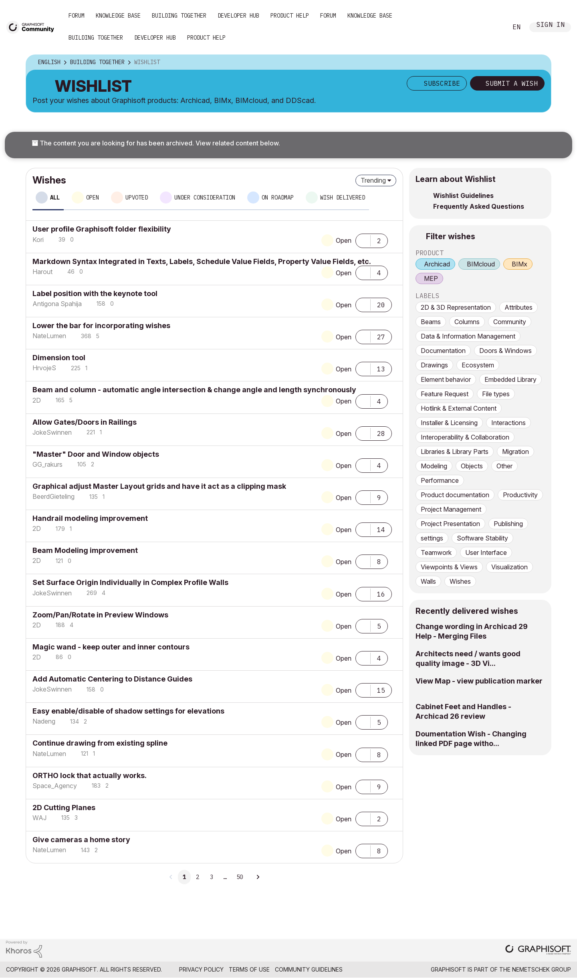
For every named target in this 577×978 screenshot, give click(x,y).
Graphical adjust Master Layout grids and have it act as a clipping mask (159, 486)
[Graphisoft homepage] (538, 951)
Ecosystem (478, 365)
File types (496, 394)
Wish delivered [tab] (342, 197)
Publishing (508, 524)
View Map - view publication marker (479, 681)
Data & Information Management (468, 336)
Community (509, 322)
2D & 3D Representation (456, 307)
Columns (467, 322)
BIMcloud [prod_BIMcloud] (481, 264)
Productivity (520, 495)
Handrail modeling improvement (90, 518)
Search (492, 27)
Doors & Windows (505, 351)
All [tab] (55, 197)
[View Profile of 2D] (36, 400)
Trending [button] (373, 180)
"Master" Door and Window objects (95, 454)
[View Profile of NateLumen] (49, 336)
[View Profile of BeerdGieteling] (53, 496)
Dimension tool (58, 357)
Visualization (509, 567)
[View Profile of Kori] (38, 240)
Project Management (451, 509)
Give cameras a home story (81, 839)
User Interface (486, 552)
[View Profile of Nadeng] (43, 721)
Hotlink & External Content (458, 408)
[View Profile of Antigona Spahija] (57, 304)
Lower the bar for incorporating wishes (101, 325)
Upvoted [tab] (136, 197)
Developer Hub (238, 15)
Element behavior (446, 379)
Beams (431, 322)
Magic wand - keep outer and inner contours (111, 647)
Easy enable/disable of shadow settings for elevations (128, 711)
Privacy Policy (201, 969)
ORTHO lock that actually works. (89, 775)
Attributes (518, 307)
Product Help (289, 15)
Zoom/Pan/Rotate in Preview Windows (100, 615)
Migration (515, 452)
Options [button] (540, 62)
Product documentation (455, 495)
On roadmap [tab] (278, 197)
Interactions (508, 423)
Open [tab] (92, 197)
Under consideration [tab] (204, 197)
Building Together (179, 15)
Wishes (460, 581)
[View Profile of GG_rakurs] (47, 464)
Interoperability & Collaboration (465, 437)
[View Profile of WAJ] (39, 818)
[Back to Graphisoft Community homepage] (33, 26)
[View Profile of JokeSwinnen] (52, 432)
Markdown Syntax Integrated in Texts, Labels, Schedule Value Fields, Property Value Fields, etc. (201, 261)
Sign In (551, 25)
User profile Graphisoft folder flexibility (101, 229)
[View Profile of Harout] (42, 272)
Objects (472, 466)
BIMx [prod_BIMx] (519, 264)
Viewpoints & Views (449, 567)
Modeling (434, 466)
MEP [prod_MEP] (431, 278)
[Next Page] (257, 877)
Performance (440, 480)
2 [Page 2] (197, 877)
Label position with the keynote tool (94, 293)
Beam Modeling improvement (85, 550)
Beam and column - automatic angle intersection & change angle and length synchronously (194, 389)
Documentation (443, 351)
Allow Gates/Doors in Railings (84, 422)
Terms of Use (249, 969)
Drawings (434, 365)
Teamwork (436, 552)
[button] (363, 240)
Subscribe (442, 83)
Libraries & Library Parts (454, 452)
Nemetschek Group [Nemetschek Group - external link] (541, 969)
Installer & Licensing (449, 423)
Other (504, 466)
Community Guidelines (309, 969)
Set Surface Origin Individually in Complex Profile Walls (130, 582)
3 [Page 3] (211, 877)
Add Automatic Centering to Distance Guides (112, 679)
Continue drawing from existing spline (99, 743)
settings (432, 538)
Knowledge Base (118, 15)
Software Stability (482, 538)
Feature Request (444, 394)
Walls (428, 581)
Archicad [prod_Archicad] (437, 264)
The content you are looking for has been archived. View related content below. (156, 143)
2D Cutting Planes (63, 807)
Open (343, 240)
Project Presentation (450, 524)
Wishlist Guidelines (463, 196)
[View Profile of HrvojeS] (44, 368)
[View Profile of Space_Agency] (54, 786)
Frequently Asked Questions (478, 206)
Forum (77, 15)
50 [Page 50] (239, 877)
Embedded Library (510, 379)
